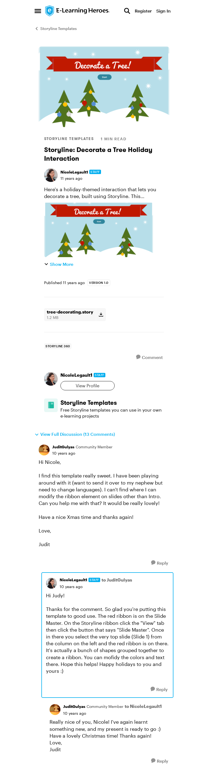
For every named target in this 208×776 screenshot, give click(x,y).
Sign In (163, 10)
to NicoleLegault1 (143, 706)
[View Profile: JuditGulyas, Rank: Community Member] (44, 450)
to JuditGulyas (117, 579)
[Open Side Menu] (38, 11)
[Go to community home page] (77, 10)
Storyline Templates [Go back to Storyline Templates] (56, 28)
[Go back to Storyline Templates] (112, 402)
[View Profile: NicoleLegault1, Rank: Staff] (51, 175)
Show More (58, 264)
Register (143, 10)
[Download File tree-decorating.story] (101, 314)
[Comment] (149, 357)
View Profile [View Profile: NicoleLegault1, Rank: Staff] (87, 385)
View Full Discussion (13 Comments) (75, 434)
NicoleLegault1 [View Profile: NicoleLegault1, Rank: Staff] (74, 172)
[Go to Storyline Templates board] (51, 405)
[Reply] (159, 563)
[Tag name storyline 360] (58, 346)
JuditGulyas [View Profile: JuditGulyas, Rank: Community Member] (63, 447)
